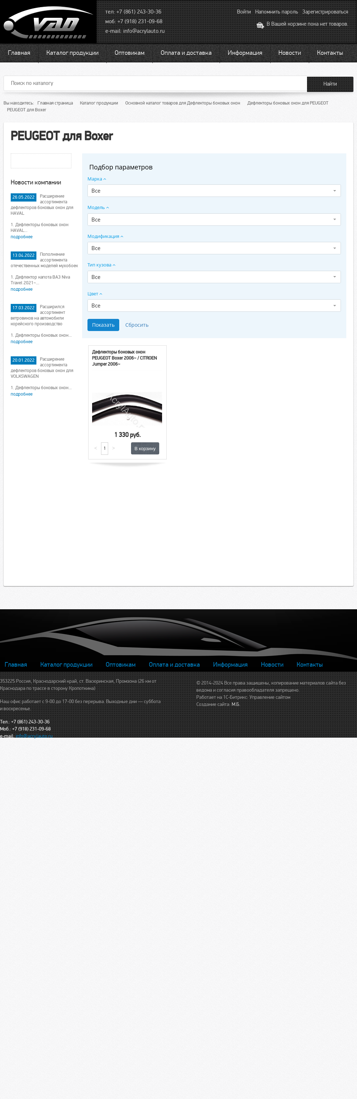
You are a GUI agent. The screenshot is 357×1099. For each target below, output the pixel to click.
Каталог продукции (72, 53)
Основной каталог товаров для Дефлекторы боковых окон (182, 103)
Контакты (330, 53)
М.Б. (236, 704)
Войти (244, 12)
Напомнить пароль (276, 12)
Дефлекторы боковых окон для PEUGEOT (287, 103)
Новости (289, 53)
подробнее (21, 237)
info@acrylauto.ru (144, 31)
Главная (19, 53)
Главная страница (55, 103)
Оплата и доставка (186, 53)
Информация (245, 53)
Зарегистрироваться (325, 12)
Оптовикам (130, 53)
